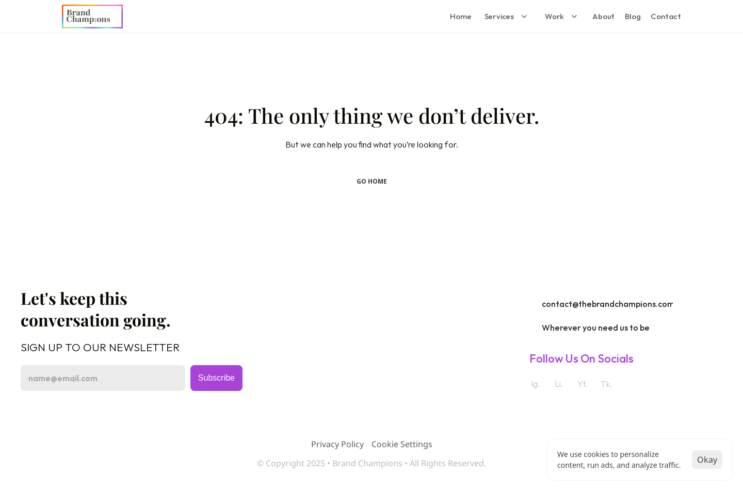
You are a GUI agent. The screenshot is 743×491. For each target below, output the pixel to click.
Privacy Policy (337, 444)
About (603, 16)
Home (460, 16)
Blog (632, 16)
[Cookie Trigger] (402, 444)
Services (499, 16)
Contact (666, 16)
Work (554, 16)
